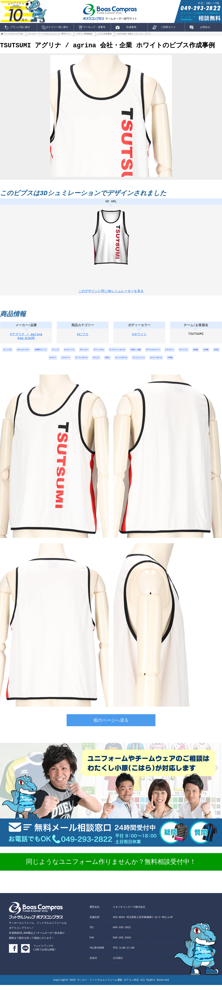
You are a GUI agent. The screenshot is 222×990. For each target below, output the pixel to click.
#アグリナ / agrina (26, 337)
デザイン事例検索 (84, 34)
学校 (198, 362)
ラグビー (198, 352)
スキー (62, 362)
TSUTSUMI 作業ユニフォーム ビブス (134, 34)
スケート (77, 362)
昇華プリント (47, 352)
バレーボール (182, 362)
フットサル (115, 352)
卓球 (37, 362)
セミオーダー (27, 352)
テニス (112, 362)
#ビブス (83, 337)
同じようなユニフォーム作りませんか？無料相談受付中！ (111, 867)
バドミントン (161, 362)
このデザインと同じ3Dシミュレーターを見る (111, 291)
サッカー (98, 352)
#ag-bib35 (26, 341)
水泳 (49, 362)
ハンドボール (141, 362)
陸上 (125, 362)
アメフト (214, 352)
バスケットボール (137, 352)
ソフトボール (95, 362)
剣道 (25, 362)
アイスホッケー (179, 352)
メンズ (65, 352)
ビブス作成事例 (105, 34)
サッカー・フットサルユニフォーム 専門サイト (49, 34)
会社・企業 (158, 352)
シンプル (9, 352)
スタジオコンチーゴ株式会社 (129, 912)
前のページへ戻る (111, 726)
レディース (81, 352)
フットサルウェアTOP (13, 34)
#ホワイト (139, 337)
